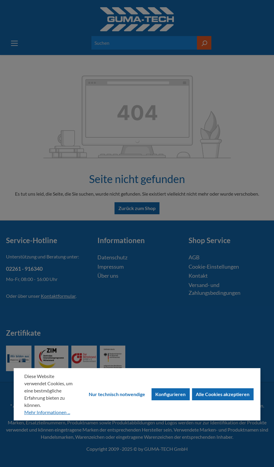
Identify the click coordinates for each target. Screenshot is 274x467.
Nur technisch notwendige (117, 394)
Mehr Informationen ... (47, 412)
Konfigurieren (170, 394)
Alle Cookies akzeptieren (222, 394)
